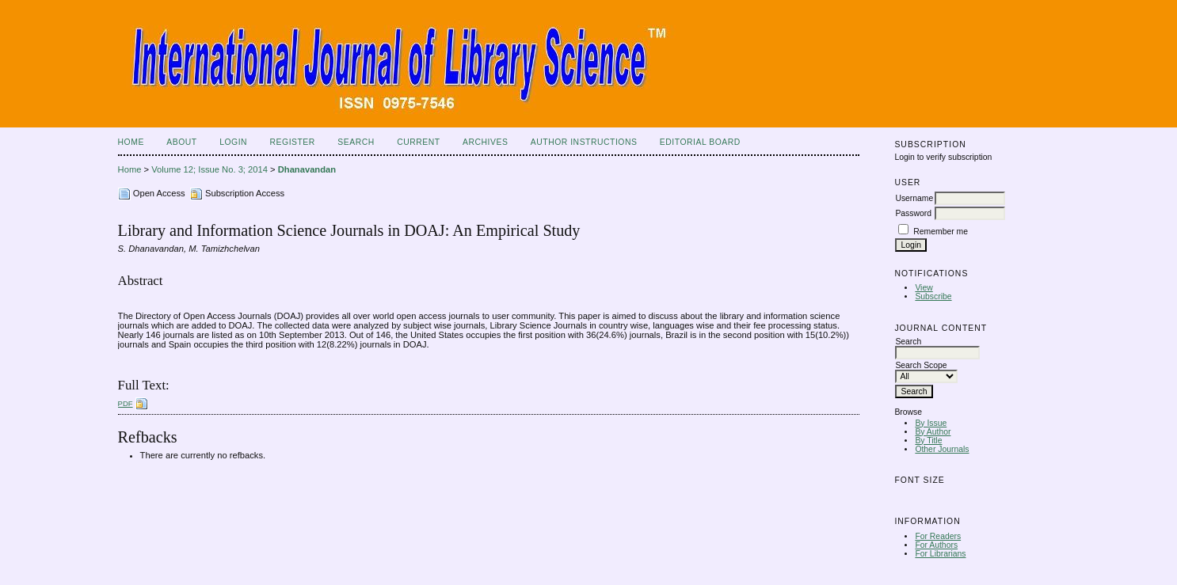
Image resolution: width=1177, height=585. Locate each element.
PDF (125, 403)
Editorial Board (700, 142)
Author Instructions (584, 142)
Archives (485, 142)
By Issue (931, 423)
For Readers (938, 536)
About (181, 142)
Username (914, 198)
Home (131, 142)
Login (233, 142)
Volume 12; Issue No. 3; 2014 (209, 169)
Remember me (940, 231)
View (923, 287)
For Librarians (940, 553)
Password (913, 213)
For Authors (936, 545)
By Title (928, 440)
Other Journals (942, 449)
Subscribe (933, 296)
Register (292, 142)
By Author (932, 431)
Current (418, 142)
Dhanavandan (307, 169)
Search (355, 142)
